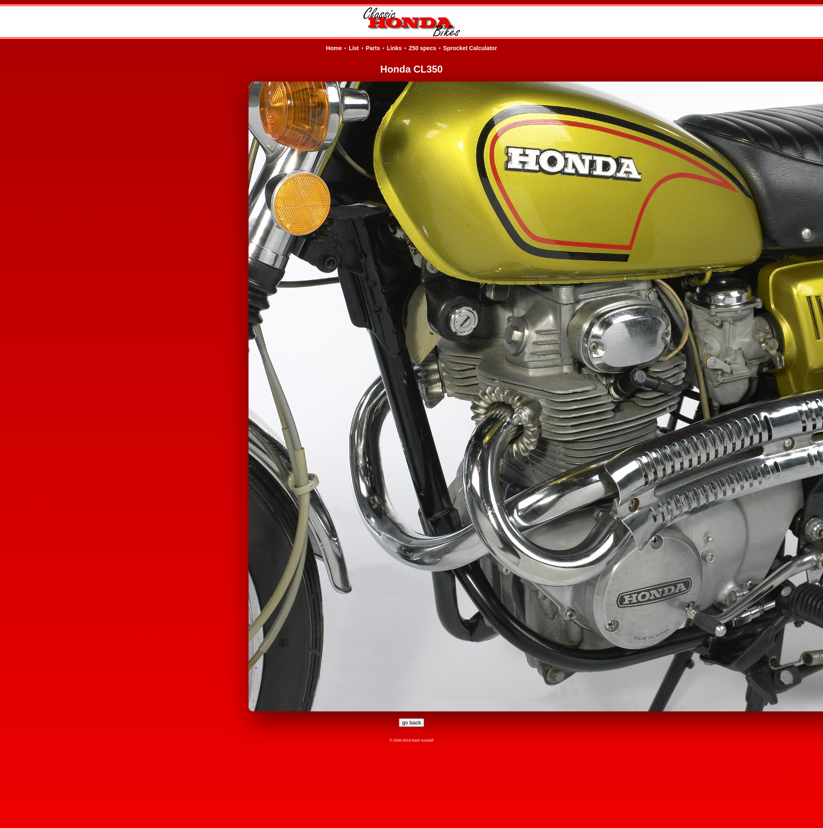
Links (394, 48)
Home (334, 48)
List (354, 48)
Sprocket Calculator (470, 48)
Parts (373, 48)
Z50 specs (422, 48)
